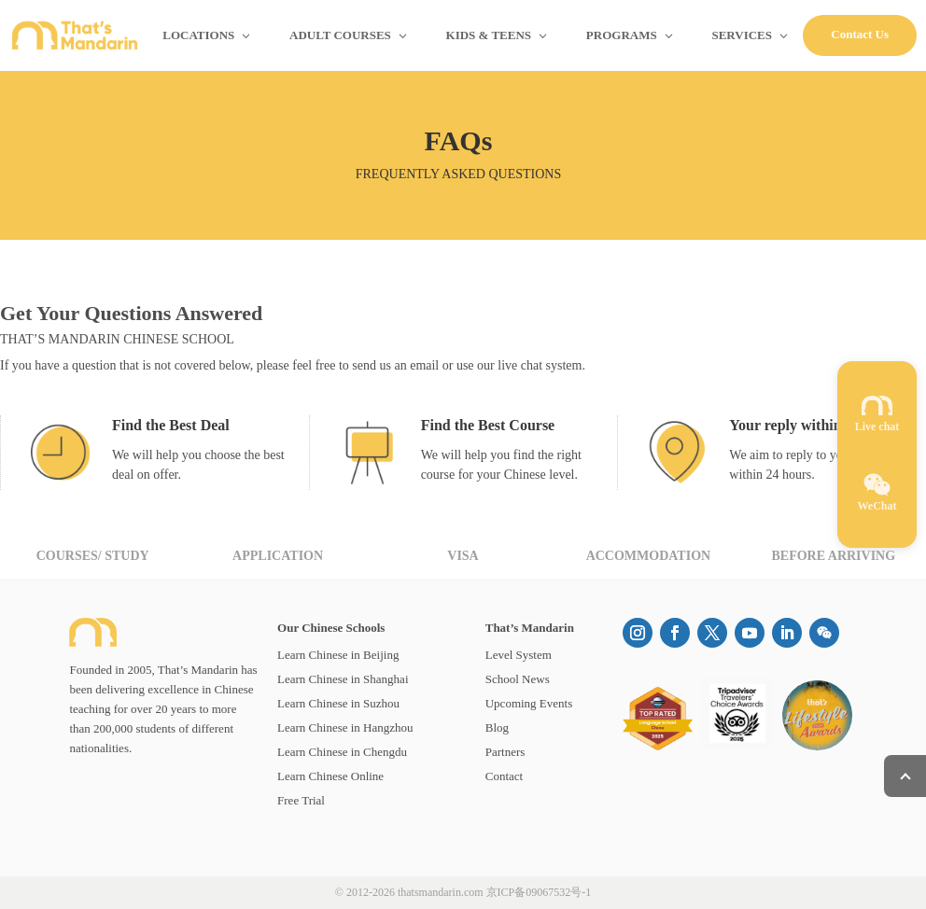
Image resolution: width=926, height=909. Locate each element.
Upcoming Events (529, 703)
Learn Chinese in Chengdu (342, 752)
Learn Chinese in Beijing (338, 655)
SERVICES (741, 35)
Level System (518, 655)
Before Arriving (833, 556)
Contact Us (860, 34)
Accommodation (648, 556)
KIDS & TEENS (489, 35)
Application (277, 556)
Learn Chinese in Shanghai (342, 679)
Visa (462, 556)
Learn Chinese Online (330, 776)
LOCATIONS (198, 35)
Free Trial (301, 800)
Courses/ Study (92, 556)
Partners (505, 752)
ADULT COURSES (340, 35)
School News (517, 679)
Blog (497, 727)
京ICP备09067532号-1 (539, 892)
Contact (504, 776)
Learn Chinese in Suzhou (338, 703)
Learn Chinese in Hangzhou (345, 727)
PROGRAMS (621, 35)
